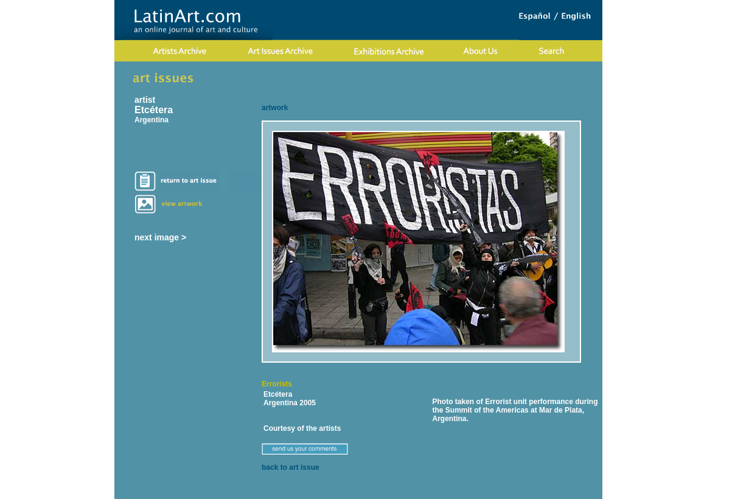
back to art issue (290, 467)
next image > (160, 237)
